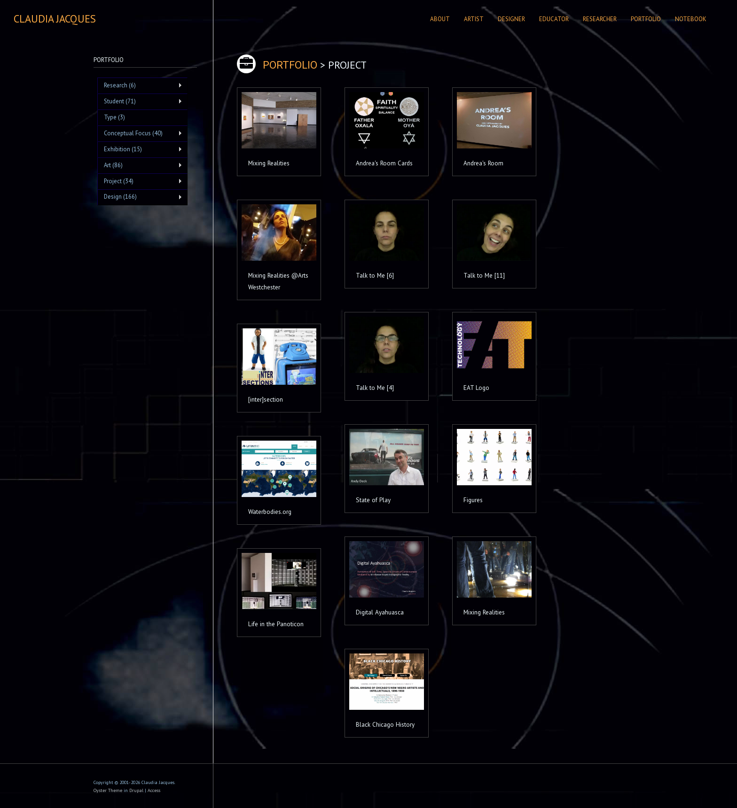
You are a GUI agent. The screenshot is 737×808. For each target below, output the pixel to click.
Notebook (690, 19)
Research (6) (139, 85)
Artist (474, 19)
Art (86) (139, 165)
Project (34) (139, 181)
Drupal (136, 790)
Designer (511, 19)
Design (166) (139, 197)
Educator (554, 19)
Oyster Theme (108, 790)
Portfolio (646, 19)
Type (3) (114, 117)
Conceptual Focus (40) (139, 133)
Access (154, 790)
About (440, 19)
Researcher (600, 19)
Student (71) (139, 101)
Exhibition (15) (139, 149)
